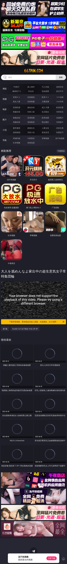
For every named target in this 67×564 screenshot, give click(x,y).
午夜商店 (31, 138)
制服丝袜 (16, 112)
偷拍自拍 (31, 107)
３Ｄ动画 (59, 97)
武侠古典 (59, 128)
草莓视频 (45, 138)
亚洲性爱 (16, 107)
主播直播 (45, 101)
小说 (5, 129)
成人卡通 (45, 107)
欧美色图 (45, 117)
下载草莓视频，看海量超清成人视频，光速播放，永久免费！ (37, 321)
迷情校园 (16, 132)
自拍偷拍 (31, 97)
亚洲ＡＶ (16, 97)
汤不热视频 (59, 138)
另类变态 (59, 112)
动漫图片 (59, 117)
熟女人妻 (16, 101)
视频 (5, 99)
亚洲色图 (31, 117)
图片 (5, 119)
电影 (5, 109)
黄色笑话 (45, 132)
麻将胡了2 (16, 91)
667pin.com (33, 70)
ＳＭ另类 (59, 101)
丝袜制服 (31, 101)
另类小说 (31, 132)
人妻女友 (45, 128)
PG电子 (17, 87)
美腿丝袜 (16, 122)
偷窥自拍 (16, 117)
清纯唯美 (31, 122)
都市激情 (16, 128)
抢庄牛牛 (59, 91)
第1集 (5, 329)
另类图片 (59, 122)
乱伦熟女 (45, 112)
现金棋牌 (45, 91)
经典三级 (31, 112)
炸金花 (31, 91)
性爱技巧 (59, 132)
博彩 (5, 88)
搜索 (61, 77)
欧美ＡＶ (45, 97)
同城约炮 (16, 138)
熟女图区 (45, 122)
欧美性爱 (59, 107)
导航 (5, 140)
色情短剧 (31, 142)
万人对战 (45, 87)
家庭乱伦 (31, 128)
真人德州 (31, 87)
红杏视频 (16, 142)
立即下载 (51, 558)
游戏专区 (59, 87)
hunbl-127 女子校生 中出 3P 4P (25, 329)
